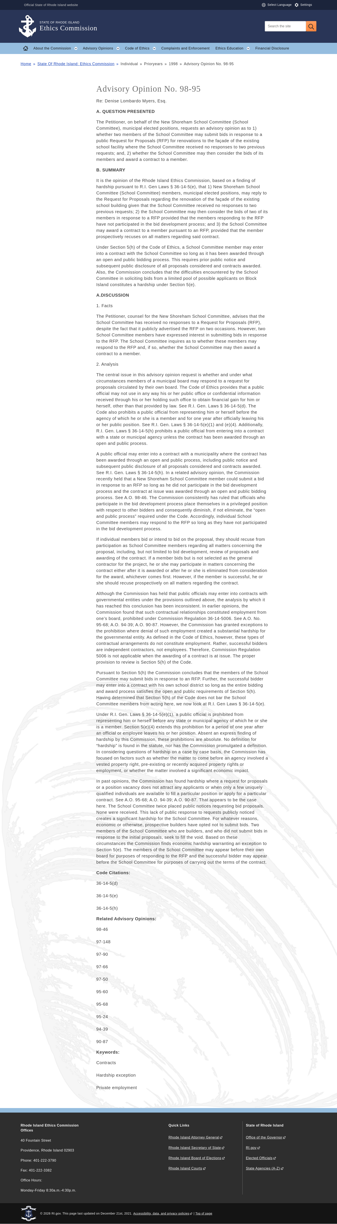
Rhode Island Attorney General (193, 1137)
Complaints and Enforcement (185, 48)
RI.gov (251, 1148)
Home (26, 64)
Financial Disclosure (272, 48)
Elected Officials (259, 1158)
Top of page (203, 1213)
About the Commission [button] (57, 48)
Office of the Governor (264, 1137)
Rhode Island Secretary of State (194, 1148)
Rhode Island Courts (185, 1168)
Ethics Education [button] (234, 48)
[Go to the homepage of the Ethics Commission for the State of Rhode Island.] (30, 26)
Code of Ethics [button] (141, 48)
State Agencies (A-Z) (263, 1168)
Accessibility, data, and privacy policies (161, 1213)
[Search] (285, 26)
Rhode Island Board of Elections (194, 1158)
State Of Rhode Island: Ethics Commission (76, 64)
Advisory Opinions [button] (102, 48)
